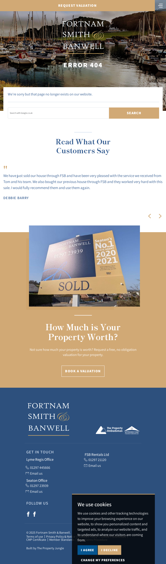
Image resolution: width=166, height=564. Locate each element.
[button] (149, 216)
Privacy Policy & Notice (60, 537)
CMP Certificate (36, 540)
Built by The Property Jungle (45, 548)
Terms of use (34, 537)
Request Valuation (77, 5)
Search (134, 113)
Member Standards (61, 540)
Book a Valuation (83, 371)
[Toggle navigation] (160, 5)
